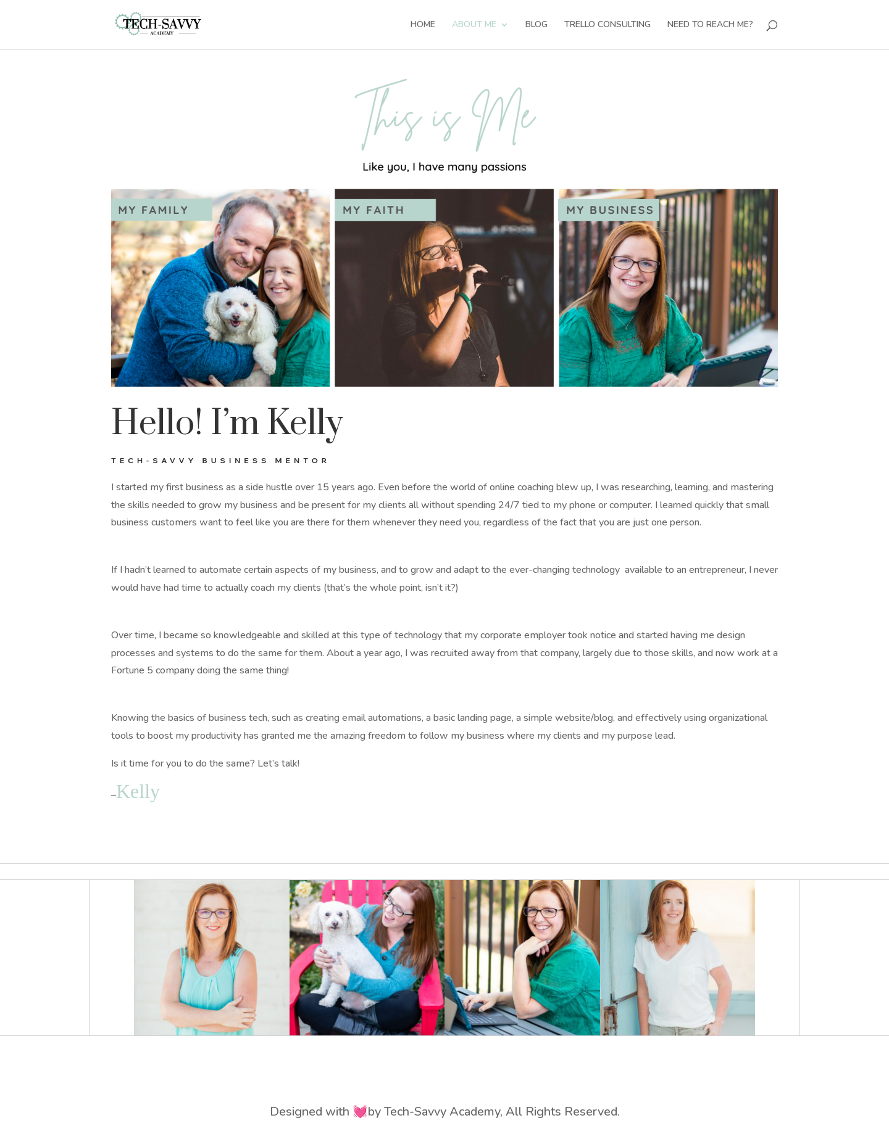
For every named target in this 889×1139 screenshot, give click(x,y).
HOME (423, 25)
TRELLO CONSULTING (607, 25)
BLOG (536, 25)
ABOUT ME (474, 25)
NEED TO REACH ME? (710, 25)
